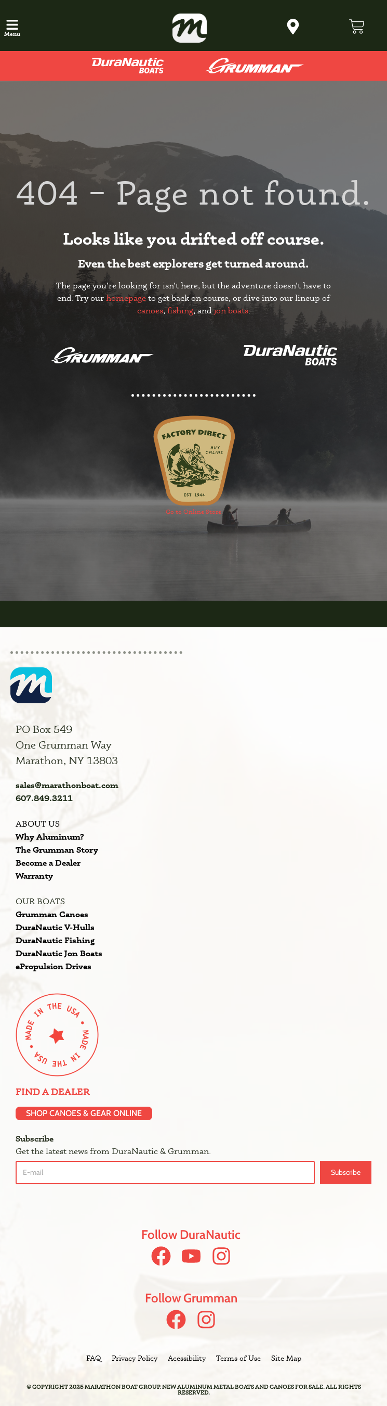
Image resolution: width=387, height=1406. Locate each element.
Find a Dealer (53, 1091)
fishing (180, 310)
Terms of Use (238, 1358)
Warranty (34, 875)
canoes (150, 310)
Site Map (286, 1358)
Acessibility (187, 1358)
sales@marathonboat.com (67, 785)
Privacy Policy (134, 1358)
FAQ (93, 1358)
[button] (12, 25)
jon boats (231, 310)
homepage (126, 298)
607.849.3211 (44, 798)
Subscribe (346, 1172)
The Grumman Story (57, 849)
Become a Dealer (48, 862)
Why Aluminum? (50, 836)
